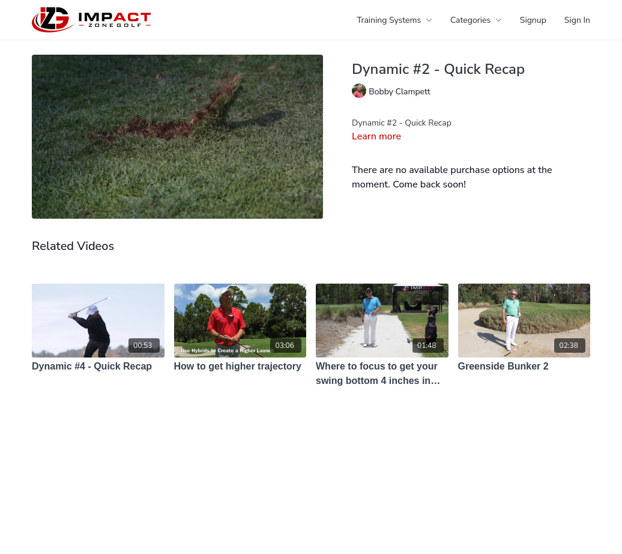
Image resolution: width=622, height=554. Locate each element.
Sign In (577, 20)
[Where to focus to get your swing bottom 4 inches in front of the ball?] (382, 373)
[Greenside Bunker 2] (524, 366)
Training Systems (394, 20)
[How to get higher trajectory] (240, 366)
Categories (476, 20)
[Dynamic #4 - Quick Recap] (98, 366)
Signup (533, 20)
